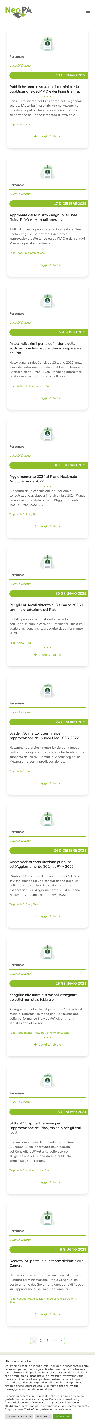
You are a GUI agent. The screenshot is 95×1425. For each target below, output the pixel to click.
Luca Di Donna (19, 65)
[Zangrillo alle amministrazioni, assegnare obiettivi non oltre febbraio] (47, 995)
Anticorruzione (35, 386)
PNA (35, 514)
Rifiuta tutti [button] (43, 1416)
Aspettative (24, 1299)
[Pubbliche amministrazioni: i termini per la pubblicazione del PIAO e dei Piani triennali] (47, 87)
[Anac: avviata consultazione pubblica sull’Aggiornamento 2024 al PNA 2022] (47, 865)
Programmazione (34, 253)
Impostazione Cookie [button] (19, 1416)
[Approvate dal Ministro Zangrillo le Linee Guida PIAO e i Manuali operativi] (47, 216)
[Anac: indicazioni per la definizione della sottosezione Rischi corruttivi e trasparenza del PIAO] (47, 346)
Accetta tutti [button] (63, 1416)
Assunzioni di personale (47, 1299)
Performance (25, 1033)
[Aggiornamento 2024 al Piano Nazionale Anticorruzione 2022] (47, 477)
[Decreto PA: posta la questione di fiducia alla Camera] (47, 1263)
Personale (16, 57)
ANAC (20, 124)
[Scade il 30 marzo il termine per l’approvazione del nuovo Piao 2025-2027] (47, 734)
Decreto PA (70, 1299)
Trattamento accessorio (55, 1033)
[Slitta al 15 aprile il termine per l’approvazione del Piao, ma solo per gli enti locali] (47, 1129)
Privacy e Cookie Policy (64, 1399)
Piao (28, 124)
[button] (88, 12)
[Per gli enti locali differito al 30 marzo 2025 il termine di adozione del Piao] (47, 606)
